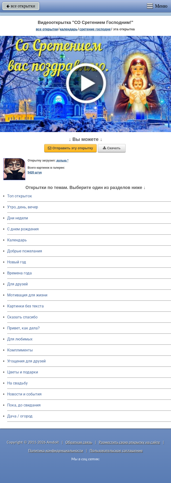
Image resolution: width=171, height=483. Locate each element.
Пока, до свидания (24, 405)
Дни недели (17, 218)
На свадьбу (17, 383)
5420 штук (35, 172)
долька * (62, 160)
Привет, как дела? (23, 328)
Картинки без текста (25, 306)
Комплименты (20, 350)
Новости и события (24, 394)
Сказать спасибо (22, 317)
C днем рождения (23, 229)
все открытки (20, 6)
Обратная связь (79, 442)
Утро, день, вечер (22, 207)
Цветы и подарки (22, 372)
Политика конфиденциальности (55, 450)
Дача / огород (20, 416)
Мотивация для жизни (27, 295)
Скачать (112, 148)
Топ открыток (19, 196)
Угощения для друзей (26, 361)
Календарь (68, 29)
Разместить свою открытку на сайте (129, 442)
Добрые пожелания (24, 251)
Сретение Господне (95, 29)
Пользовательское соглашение (116, 450)
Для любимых (20, 339)
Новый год (16, 262)
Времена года (19, 273)
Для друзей (17, 284)
